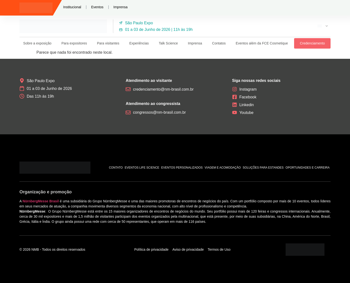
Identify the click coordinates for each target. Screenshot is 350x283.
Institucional (72, 7)
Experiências (139, 43)
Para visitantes (108, 43)
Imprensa (121, 7)
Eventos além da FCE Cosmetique (262, 43)
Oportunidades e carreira (308, 167)
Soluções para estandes (263, 167)
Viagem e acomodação (223, 167)
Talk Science (168, 43)
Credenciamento (312, 43)
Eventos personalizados (182, 167)
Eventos (97, 7)
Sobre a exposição (37, 43)
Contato (116, 167)
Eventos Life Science (142, 167)
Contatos (219, 43)
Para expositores (74, 43)
